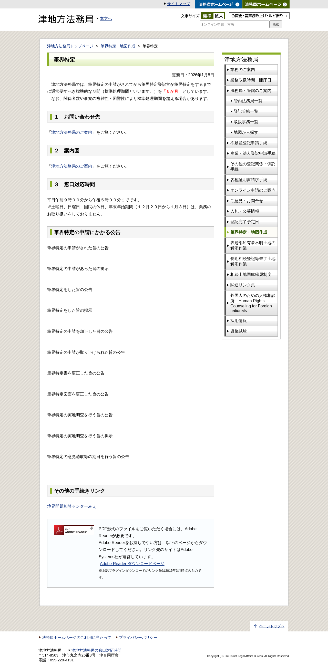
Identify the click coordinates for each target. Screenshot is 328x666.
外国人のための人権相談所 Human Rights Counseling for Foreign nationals (252, 303)
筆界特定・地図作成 (118, 46)
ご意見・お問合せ (246, 201)
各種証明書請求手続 (248, 180)
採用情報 (238, 320)
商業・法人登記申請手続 (252, 153)
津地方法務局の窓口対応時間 (96, 650)
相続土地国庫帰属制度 (250, 274)
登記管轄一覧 (246, 111)
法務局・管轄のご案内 (250, 90)
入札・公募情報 (244, 211)
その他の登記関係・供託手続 (252, 166)
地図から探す (246, 132)
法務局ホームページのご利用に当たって (76, 638)
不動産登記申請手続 (248, 143)
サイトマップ (178, 4)
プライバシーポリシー (138, 638)
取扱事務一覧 (246, 122)
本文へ (106, 18)
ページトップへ (271, 626)
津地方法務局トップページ (70, 46)
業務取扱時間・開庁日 (250, 80)
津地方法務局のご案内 (71, 132)
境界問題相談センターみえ (71, 506)
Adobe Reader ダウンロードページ (132, 563)
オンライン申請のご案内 (252, 190)
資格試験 (238, 331)
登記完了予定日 (244, 222)
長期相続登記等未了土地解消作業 (252, 261)
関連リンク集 (242, 285)
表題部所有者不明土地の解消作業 (252, 245)
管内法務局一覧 (248, 101)
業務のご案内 (242, 69)
